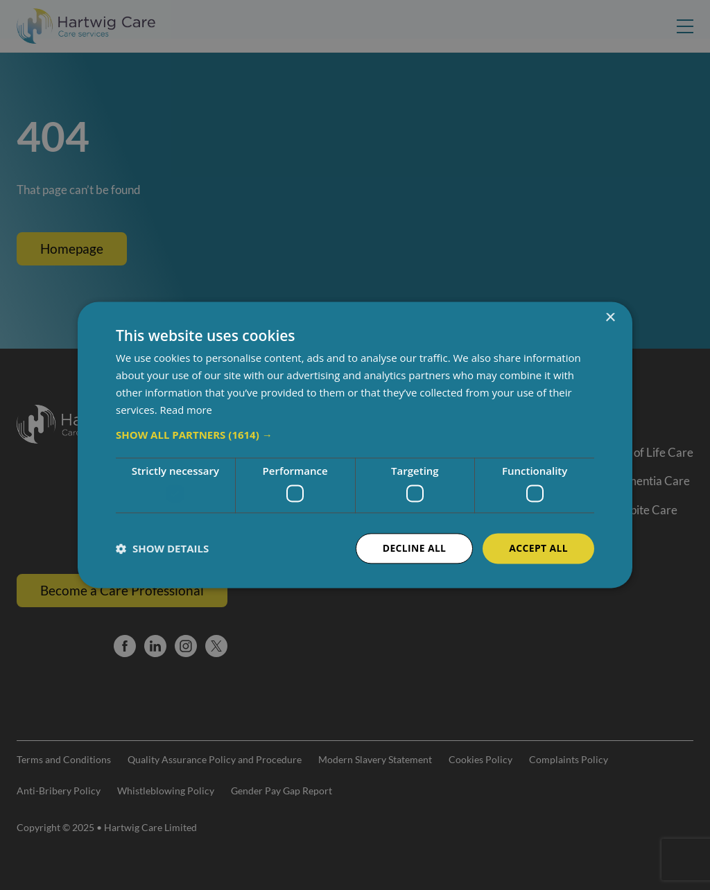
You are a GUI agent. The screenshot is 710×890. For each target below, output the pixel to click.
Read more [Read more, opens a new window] (187, 410)
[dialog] (355, 445)
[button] (355, 435)
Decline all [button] (413, 548)
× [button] (610, 318)
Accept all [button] (538, 548)
